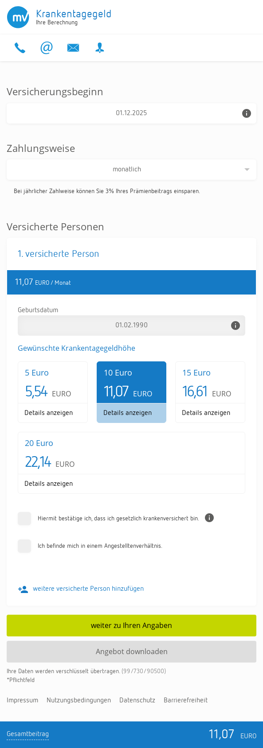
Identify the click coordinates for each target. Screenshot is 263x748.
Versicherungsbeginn (55, 91)
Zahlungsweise (41, 148)
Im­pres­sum (22, 700)
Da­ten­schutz (137, 700)
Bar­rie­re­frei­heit (186, 700)
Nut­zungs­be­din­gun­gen (79, 700)
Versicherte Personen (55, 226)
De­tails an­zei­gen (48, 413)
